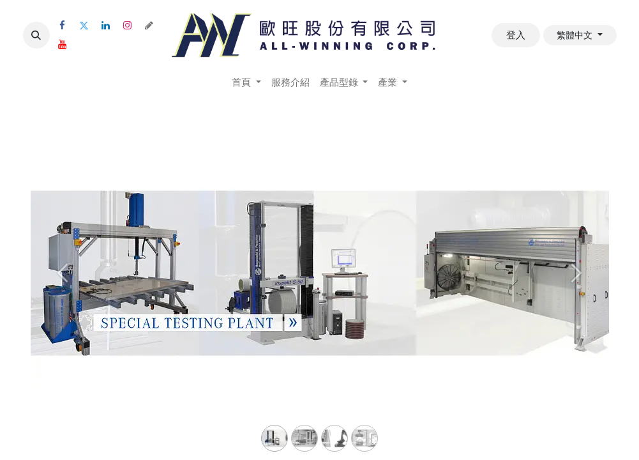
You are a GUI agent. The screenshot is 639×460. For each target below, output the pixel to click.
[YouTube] (62, 44)
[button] (36, 35)
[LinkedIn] (106, 25)
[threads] (149, 25)
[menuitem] (246, 82)
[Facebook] (62, 25)
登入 (515, 35)
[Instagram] (127, 25)
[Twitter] (84, 25)
